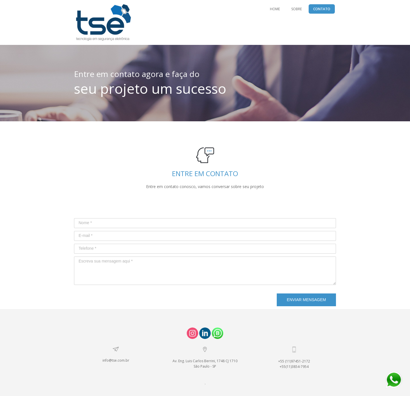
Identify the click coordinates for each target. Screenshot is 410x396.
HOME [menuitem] (275, 9)
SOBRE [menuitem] (296, 9)
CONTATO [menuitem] (321, 9)
